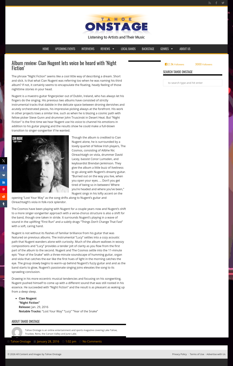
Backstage (148, 49)
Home (46, 49)
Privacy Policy (179, 354)
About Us (185, 49)
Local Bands (128, 49)
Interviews (88, 49)
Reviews (108, 49)
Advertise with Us (216, 354)
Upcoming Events (65, 49)
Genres (166, 49)
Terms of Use (197, 354)
